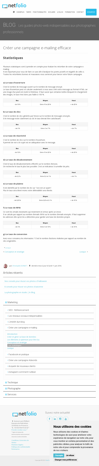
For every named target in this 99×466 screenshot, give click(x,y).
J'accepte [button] (59, 455)
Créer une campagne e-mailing (22, 327)
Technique (11, 382)
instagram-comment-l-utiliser (21, 372)
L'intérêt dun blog (16, 322)
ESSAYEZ (91, 12)
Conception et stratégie (14, 252)
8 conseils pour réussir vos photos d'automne (24, 286)
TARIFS (28, 12)
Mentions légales (17, 445)
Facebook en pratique (18, 354)
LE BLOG (60, 12)
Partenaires (15, 449)
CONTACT (80, 12)
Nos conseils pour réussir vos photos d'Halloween (26, 281)
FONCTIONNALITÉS (39, 12)
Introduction (12, 334)
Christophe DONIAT (19, 266)
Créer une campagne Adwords (22, 360)
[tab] (49, 302)
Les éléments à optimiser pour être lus (23, 339)
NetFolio (48, 460)
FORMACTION (70, 12)
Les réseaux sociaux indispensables (24, 316)
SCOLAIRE (51, 12)
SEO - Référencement (18, 310)
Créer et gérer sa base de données (21, 337)
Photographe (12, 388)
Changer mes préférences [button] (66, 460)
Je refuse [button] (70, 455)
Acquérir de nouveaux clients (21, 366)
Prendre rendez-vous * (19, 430)
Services (10, 394)
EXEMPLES (20, 12)
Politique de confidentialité (20, 447)
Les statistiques (14, 345)
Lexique (8, 248)
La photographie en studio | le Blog (20, 292)
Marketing (11, 302)
